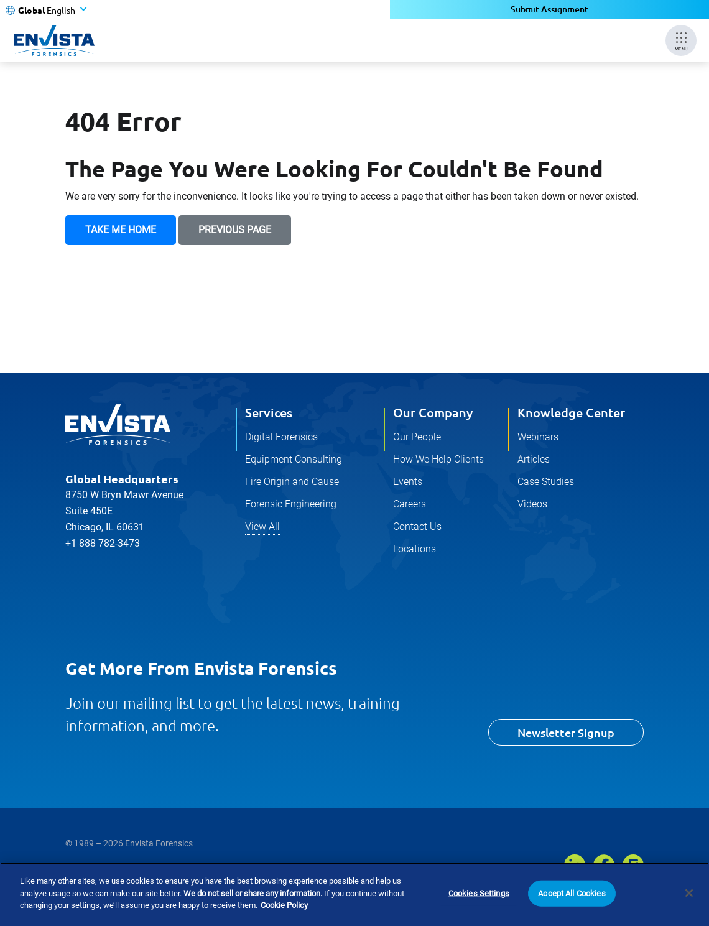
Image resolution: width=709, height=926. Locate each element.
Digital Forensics (281, 437)
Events (407, 482)
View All (262, 526)
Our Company (433, 412)
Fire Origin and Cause (292, 482)
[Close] (689, 893)
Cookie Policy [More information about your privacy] (284, 905)
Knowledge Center (571, 412)
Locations (414, 549)
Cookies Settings (478, 893)
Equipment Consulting (293, 459)
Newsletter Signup (565, 732)
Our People (417, 437)
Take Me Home (120, 230)
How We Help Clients (438, 459)
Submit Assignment (549, 9)
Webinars (537, 437)
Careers (409, 504)
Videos (532, 504)
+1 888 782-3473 (102, 543)
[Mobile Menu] (681, 40)
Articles (533, 459)
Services (268, 412)
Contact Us (417, 526)
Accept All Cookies (571, 893)
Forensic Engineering (290, 504)
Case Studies (545, 482)
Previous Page (234, 230)
